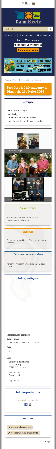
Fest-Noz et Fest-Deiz (34, 80)
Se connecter (26, 35)
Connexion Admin (28, 50)
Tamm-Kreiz (11, 80)
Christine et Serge (17, 110)
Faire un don (32, 40)
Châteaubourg (34, 87)
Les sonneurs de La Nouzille (22, 117)
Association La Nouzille (28, 400)
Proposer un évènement (28, 44)
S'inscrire (10, 35)
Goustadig (12, 114)
